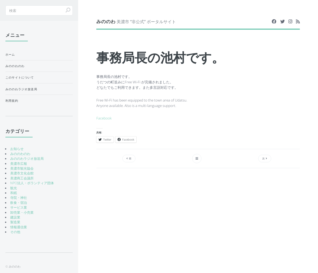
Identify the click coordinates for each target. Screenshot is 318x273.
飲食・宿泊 (18, 202)
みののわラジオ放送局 (21, 89)
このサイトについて (19, 77)
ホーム (10, 54)
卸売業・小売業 (22, 212)
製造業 (15, 222)
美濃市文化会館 (22, 173)
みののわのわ (14, 66)
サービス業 (18, 207)
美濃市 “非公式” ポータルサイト (136, 21)
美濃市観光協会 (22, 168)
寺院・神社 (18, 197)
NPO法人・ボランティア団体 (32, 183)
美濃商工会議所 (22, 178)
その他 (15, 232)
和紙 (13, 192)
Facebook (104, 118)
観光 (13, 188)
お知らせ (17, 148)
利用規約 (11, 101)
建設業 (15, 217)
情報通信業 (18, 227)
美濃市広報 (18, 163)
